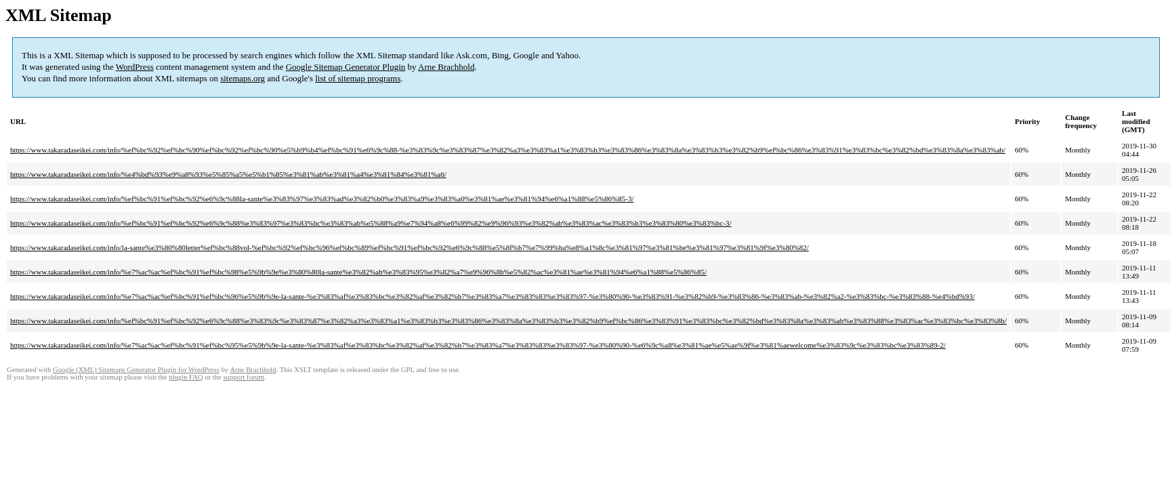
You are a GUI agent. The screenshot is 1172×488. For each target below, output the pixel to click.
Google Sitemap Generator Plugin (346, 67)
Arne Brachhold (446, 67)
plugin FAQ (186, 377)
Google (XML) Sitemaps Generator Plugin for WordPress (136, 369)
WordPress (135, 67)
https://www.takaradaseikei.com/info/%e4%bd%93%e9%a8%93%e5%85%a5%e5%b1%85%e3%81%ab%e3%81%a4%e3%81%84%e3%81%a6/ (228, 174)
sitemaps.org (242, 78)
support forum (243, 377)
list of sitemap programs (357, 78)
